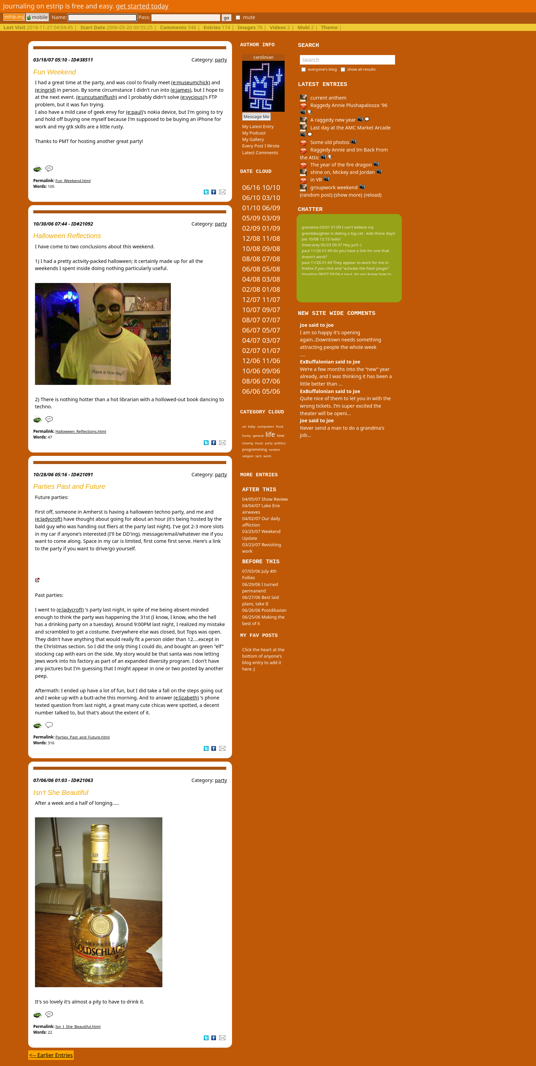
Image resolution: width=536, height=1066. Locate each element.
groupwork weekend (332, 187)
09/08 (271, 248)
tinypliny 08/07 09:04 (321, 274)
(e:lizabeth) (186, 697)
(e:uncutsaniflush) (96, 97)
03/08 (271, 279)
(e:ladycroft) (48, 519)
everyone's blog (322, 69)
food (279, 426)
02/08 (251, 289)
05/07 (271, 330)
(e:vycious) (192, 97)
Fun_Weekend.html (73, 180)
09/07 (271, 309)
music (259, 443)
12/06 (251, 360)
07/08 (271, 258)
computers (265, 426)
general (258, 435)
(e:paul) (134, 112)
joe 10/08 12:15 (316, 239)
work (267, 456)
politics (280, 443)
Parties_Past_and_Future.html (82, 737)
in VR (314, 179)
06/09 (271, 207)
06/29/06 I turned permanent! (260, 587)
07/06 (271, 381)
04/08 (251, 279)
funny (246, 435)
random (274, 449)
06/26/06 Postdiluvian (264, 610)
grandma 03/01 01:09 (321, 227)
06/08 (251, 268)
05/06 (271, 391)
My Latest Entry (258, 126)
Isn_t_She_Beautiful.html (78, 1026)
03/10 (271, 197)
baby (251, 426)
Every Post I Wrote (261, 146)
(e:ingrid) (45, 90)
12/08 (251, 238)
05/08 (271, 268)
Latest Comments (260, 152)
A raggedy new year (334, 120)
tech (258, 456)
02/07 (251, 350)
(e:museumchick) (190, 82)
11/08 (271, 238)
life (270, 434)
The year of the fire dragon (339, 164)
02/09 (251, 228)
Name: (94, 17)
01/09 (271, 228)
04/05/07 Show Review (265, 499)
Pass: (179, 17)
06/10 (251, 197)
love (280, 435)
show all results (361, 69)
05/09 (251, 218)
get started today (142, 6)
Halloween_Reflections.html (80, 431)
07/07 (271, 319)
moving (247, 443)
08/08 (251, 258)
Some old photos (328, 142)
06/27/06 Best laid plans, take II (260, 600)
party (221, 59)
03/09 (271, 218)
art (244, 426)
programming (254, 449)
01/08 (271, 289)
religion (248, 456)
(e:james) (181, 90)
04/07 (251, 340)
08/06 (251, 381)
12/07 (251, 299)
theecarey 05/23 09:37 (322, 244)
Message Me (256, 116)
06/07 (251, 330)
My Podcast (254, 133)
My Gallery (253, 139)
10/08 (251, 248)
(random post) (316, 195)
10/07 (251, 309)
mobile (37, 17)
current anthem (323, 97)
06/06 (251, 391)
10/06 (251, 370)
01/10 (251, 207)
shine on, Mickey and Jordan (341, 172)
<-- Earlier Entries (51, 1055)
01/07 (271, 350)
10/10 (271, 187)
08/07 (251, 319)
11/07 (271, 299)
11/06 (271, 360)
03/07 (271, 340)
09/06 (271, 370)
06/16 (251, 187)
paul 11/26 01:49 (317, 250)
